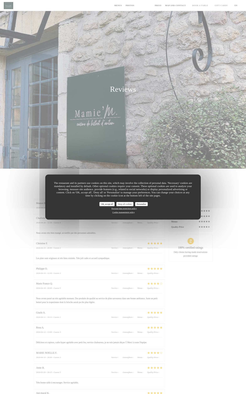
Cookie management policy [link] (123, 212)
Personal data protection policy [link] (124, 208)
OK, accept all (107, 204)
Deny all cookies (125, 204)
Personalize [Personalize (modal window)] (141, 204)
